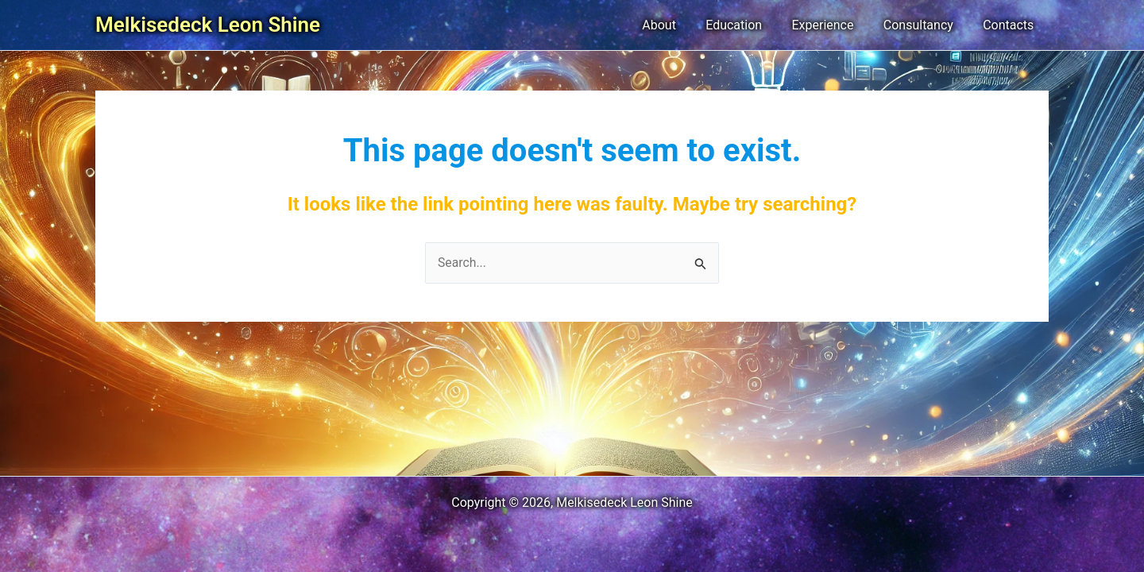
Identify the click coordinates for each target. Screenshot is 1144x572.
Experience (833, 25)
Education (749, 25)
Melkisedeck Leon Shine (207, 25)
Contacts (1010, 25)
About (678, 25)
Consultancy (925, 25)
